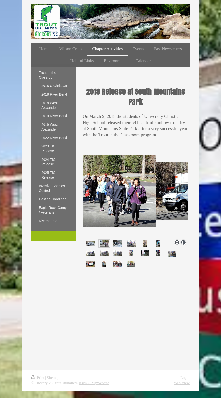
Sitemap (53, 377)
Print (38, 377)
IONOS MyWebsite (94, 383)
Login (185, 377)
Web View (182, 383)
